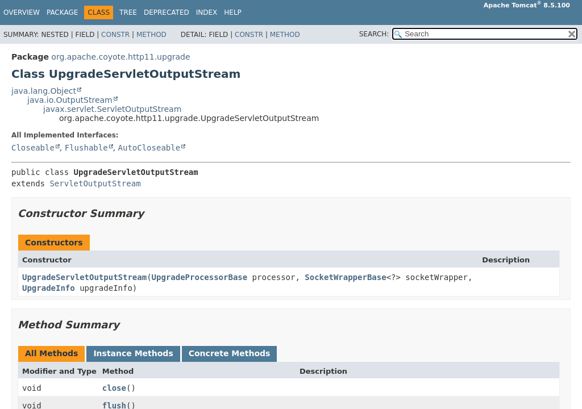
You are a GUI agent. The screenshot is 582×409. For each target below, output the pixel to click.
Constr (115, 35)
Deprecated (166, 12)
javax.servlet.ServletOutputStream (112, 109)
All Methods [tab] (51, 353)
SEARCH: (374, 34)
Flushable (86, 147)
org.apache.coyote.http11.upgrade (120, 56)
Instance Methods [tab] (133, 353)
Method (151, 35)
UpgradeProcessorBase (200, 277)
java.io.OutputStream (70, 100)
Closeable (33, 147)
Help (233, 12)
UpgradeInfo (48, 288)
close (114, 388)
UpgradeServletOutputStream (84, 277)
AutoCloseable (149, 147)
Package (62, 12)
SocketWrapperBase (345, 277)
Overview (21, 12)
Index (207, 12)
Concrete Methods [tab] (230, 353)
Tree (128, 12)
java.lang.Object (43, 90)
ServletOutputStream (94, 183)
